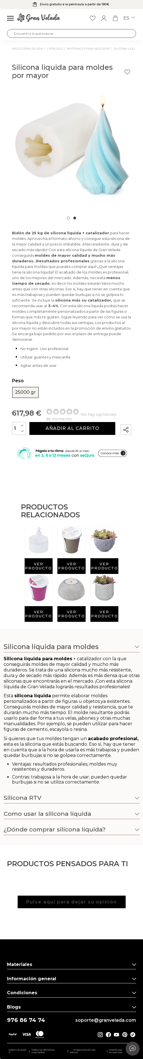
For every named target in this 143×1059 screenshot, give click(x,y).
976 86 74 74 (26, 1020)
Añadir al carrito (72, 428)
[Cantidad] (19, 428)
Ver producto (38, 566)
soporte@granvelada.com (105, 1020)
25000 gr (25, 392)
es (129, 18)
